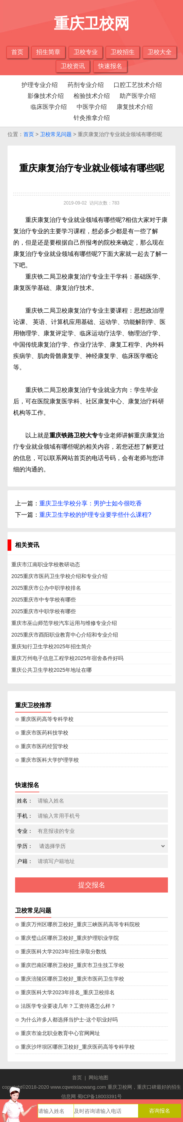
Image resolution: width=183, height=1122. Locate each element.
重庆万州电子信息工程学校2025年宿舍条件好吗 (67, 658)
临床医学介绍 (49, 107)
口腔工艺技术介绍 (138, 85)
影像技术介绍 (46, 96)
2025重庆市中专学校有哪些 (43, 600)
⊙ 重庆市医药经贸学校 (41, 746)
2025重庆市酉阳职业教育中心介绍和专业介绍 (64, 635)
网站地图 (98, 1077)
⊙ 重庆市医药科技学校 (41, 733)
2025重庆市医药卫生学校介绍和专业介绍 (59, 576)
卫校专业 (86, 52)
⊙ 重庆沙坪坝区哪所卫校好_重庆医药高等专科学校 (75, 1047)
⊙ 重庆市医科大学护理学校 (47, 760)
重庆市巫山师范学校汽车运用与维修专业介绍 (64, 623)
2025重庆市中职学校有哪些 (43, 611)
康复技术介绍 (135, 107)
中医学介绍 (92, 107)
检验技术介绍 (92, 96)
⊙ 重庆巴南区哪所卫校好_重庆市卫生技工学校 (69, 965)
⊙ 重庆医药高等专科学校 (44, 719)
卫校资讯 (73, 66)
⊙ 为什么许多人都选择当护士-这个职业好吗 (66, 1020)
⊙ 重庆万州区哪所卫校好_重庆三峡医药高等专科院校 (77, 924)
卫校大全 (160, 52)
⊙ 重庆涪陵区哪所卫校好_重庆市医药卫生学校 (69, 979)
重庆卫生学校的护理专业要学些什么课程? (95, 514)
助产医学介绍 (138, 96)
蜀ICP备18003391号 (99, 1096)
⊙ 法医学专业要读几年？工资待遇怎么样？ (65, 1006)
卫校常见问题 (56, 134)
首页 (17, 52)
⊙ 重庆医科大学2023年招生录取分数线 (60, 951)
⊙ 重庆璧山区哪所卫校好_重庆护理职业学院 (67, 938)
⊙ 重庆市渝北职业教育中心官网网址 (57, 1033)
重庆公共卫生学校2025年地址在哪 (51, 670)
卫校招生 (123, 52)
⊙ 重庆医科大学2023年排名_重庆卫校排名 (65, 992)
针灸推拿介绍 (92, 118)
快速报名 (110, 66)
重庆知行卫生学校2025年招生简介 (51, 646)
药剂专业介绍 (86, 85)
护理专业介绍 (40, 85)
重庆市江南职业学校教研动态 (45, 564)
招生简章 (48, 52)
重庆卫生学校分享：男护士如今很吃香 (90, 503)
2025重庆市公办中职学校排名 (46, 588)
